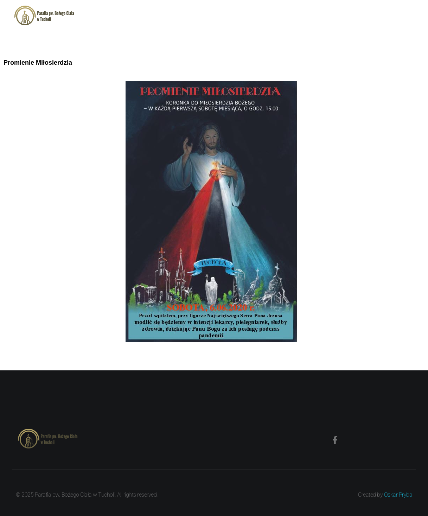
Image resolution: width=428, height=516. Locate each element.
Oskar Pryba (398, 494)
